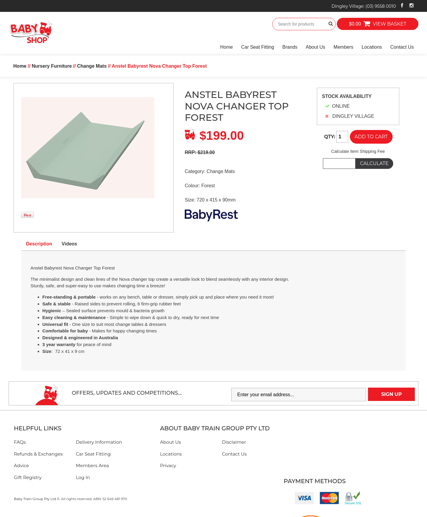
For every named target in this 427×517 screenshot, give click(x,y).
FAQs (20, 442)
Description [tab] (39, 243)
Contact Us (402, 47)
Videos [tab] (69, 243)
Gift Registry (28, 477)
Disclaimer (234, 442)
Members (343, 47)
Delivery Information (99, 442)
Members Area (92, 465)
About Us (315, 47)
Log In (83, 477)
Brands (289, 47)
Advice (21, 465)
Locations (372, 47)
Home (226, 47)
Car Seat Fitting (257, 47)
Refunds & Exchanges (38, 454)
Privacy (168, 465)
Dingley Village (364, 6)
